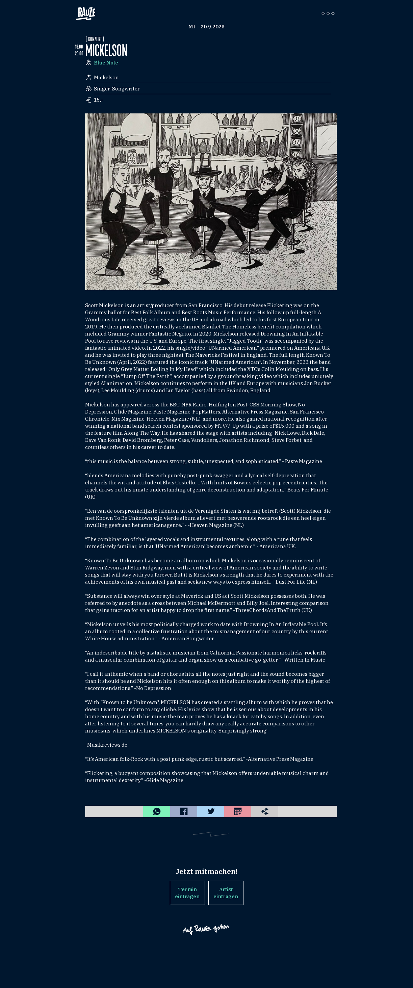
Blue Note (106, 62)
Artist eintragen (225, 893)
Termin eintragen (187, 893)
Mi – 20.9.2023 (206, 26)
